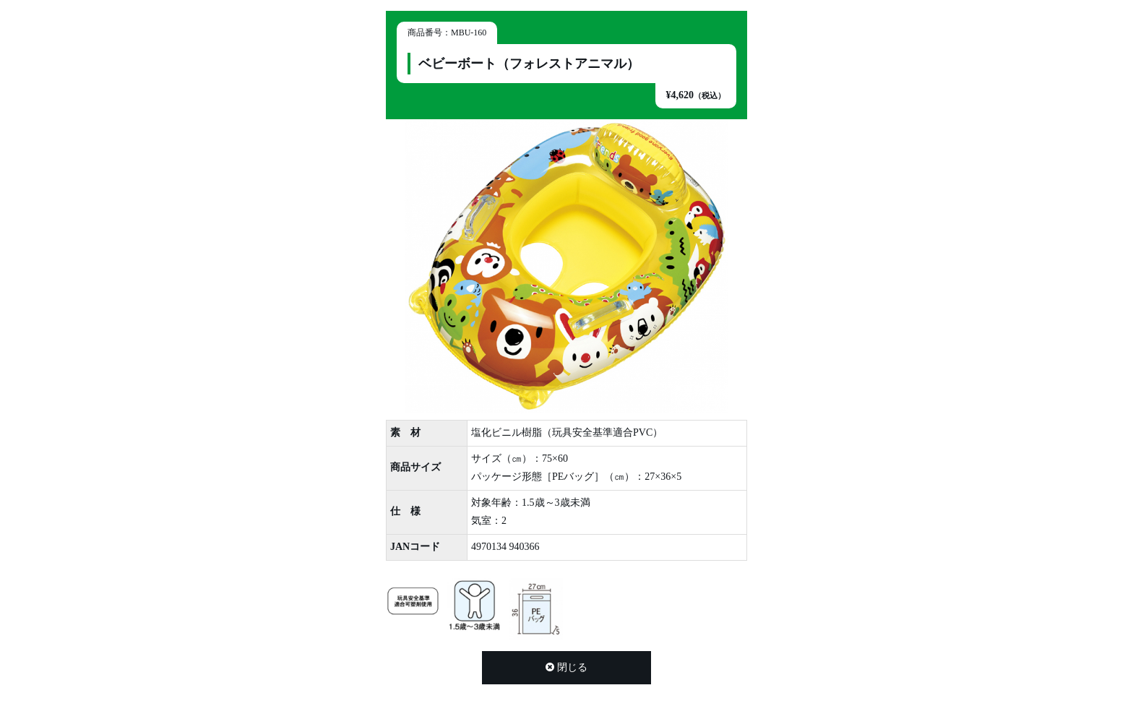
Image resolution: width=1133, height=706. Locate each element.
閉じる (566, 667)
